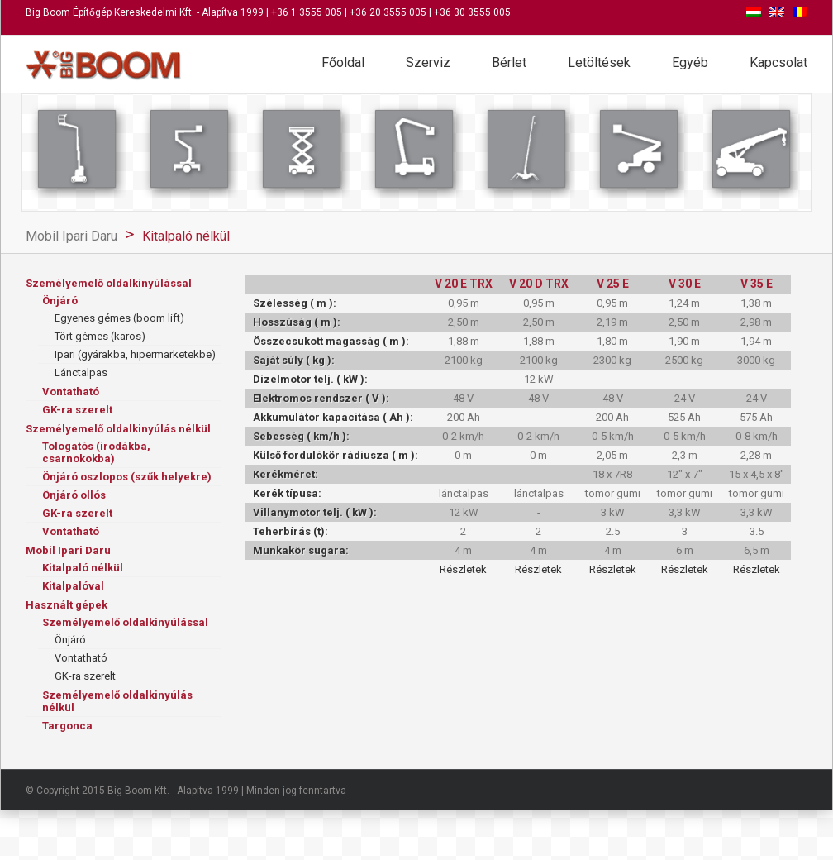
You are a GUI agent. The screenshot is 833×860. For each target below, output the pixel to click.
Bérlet (509, 62)
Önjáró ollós (74, 495)
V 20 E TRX (464, 283)
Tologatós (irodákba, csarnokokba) (96, 452)
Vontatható (70, 391)
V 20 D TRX (539, 283)
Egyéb (690, 62)
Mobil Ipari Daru (71, 236)
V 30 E (685, 283)
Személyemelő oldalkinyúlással (109, 283)
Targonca (67, 725)
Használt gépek (66, 605)
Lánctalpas (81, 372)
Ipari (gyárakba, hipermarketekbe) (135, 354)
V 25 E (613, 283)
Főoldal (342, 62)
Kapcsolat (778, 62)
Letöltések (599, 62)
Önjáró (60, 300)
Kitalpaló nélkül (186, 236)
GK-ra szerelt (77, 410)
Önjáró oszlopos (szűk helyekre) (127, 477)
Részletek (463, 569)
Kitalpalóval (73, 586)
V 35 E (756, 283)
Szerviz (428, 62)
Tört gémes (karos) (100, 336)
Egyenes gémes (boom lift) (119, 318)
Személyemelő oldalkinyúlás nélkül (118, 429)
